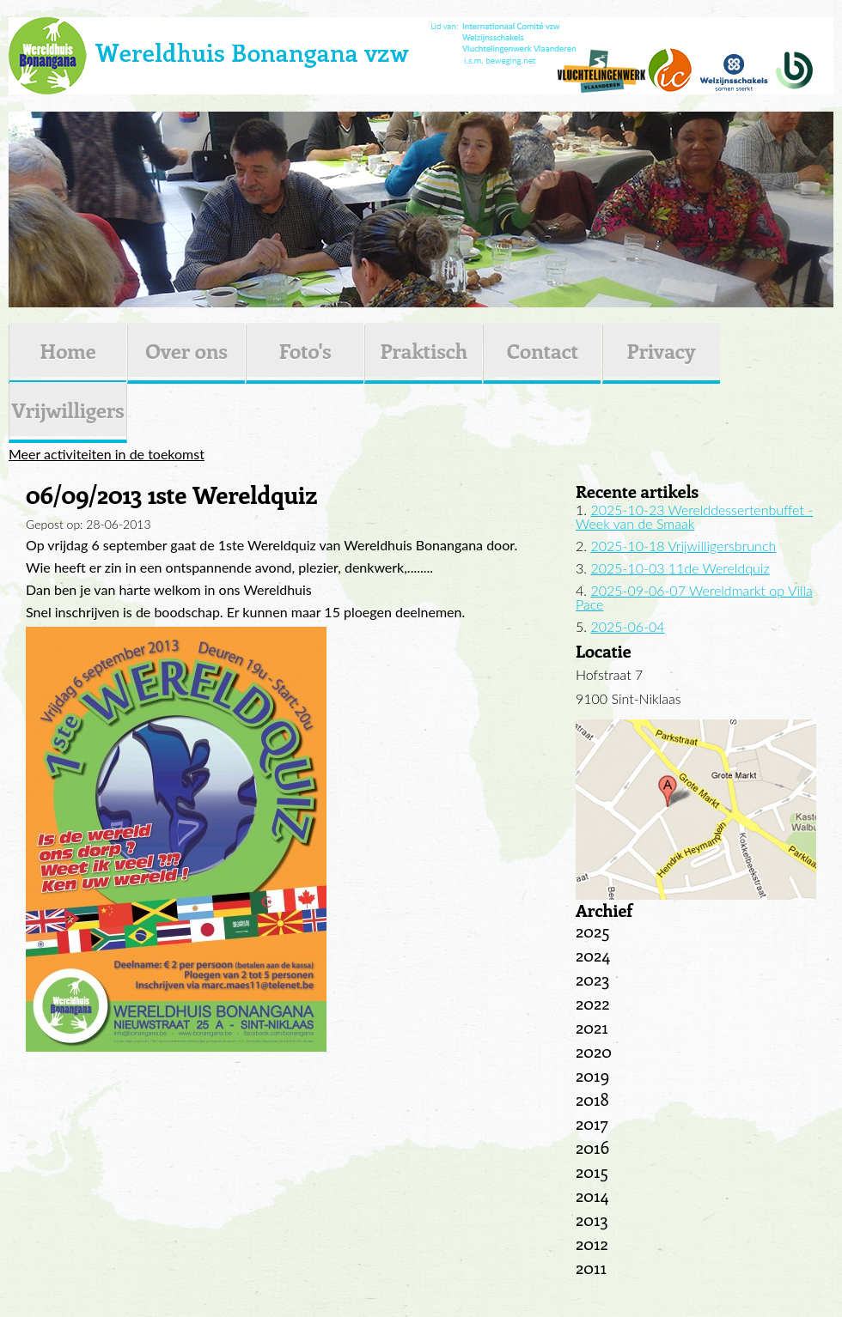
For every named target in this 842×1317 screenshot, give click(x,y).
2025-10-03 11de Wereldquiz (679, 568)
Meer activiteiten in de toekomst (106, 454)
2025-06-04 (627, 626)
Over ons (186, 350)
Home (67, 350)
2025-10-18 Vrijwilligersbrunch (683, 545)
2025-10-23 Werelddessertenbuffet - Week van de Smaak (694, 516)
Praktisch (423, 350)
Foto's (305, 350)
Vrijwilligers (67, 409)
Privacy (661, 350)
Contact (542, 350)
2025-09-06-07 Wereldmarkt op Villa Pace (694, 597)
